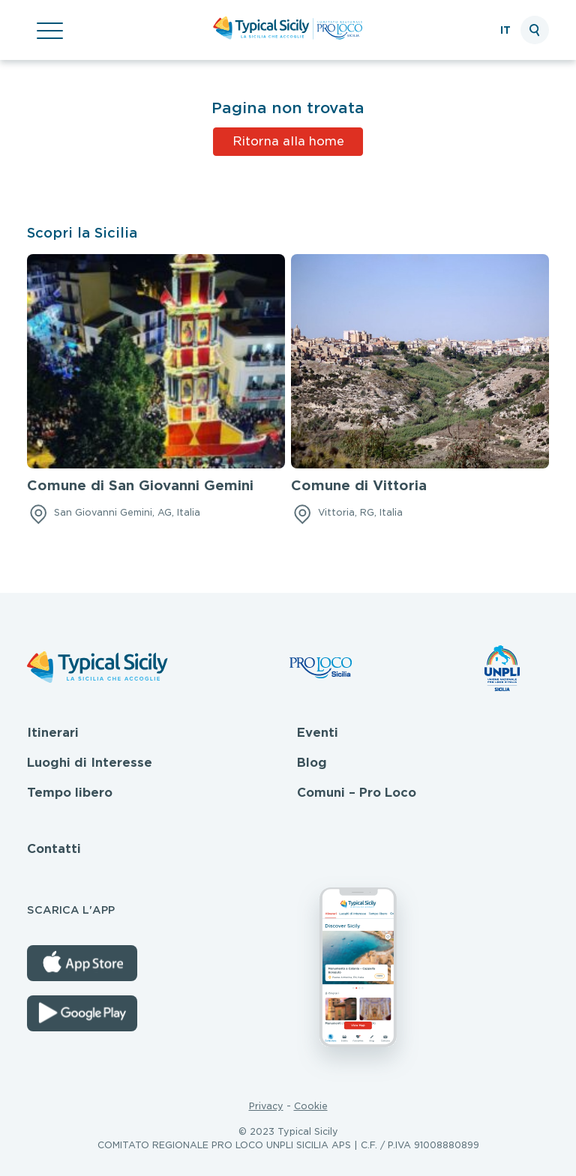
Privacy (266, 1106)
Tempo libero (69, 792)
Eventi (317, 733)
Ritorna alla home (288, 141)
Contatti (54, 849)
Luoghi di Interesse (89, 763)
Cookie (311, 1106)
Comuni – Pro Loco (356, 792)
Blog (312, 763)
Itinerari (53, 733)
